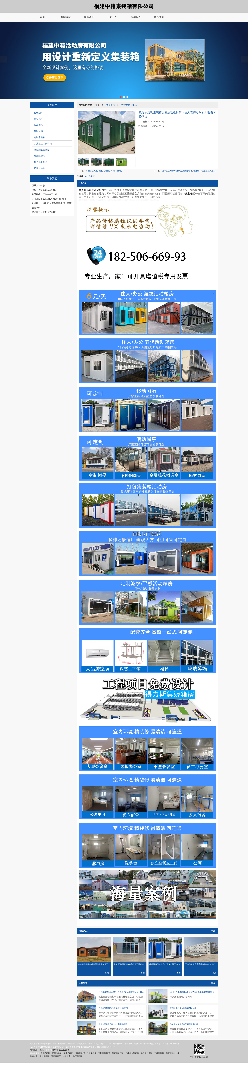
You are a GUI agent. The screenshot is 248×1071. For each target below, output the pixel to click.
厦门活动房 (77, 1056)
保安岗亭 (38, 119)
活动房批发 (44, 1056)
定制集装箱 (39, 137)
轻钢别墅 (38, 112)
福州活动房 (68, 1053)
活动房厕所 (56, 1056)
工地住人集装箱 (132, 1053)
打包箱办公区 (40, 162)
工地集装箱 (159, 1053)
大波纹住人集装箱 (43, 143)
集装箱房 (66, 1056)
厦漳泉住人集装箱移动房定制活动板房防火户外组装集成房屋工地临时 (190, 171)
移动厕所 (38, 125)
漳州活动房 (45, 1053)
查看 (107, 973)
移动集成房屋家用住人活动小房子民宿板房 (104, 171)
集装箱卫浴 (39, 156)
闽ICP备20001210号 (60, 1050)
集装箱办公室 (146, 1053)
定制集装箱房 (104, 1053)
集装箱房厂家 (117, 1053)
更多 (213, 931)
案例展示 (110, 105)
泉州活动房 (57, 1053)
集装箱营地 (170, 1053)
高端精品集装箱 (42, 149)
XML (41, 1050)
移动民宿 (38, 131)
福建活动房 (80, 1053)
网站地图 (33, 1050)
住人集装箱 (90, 176)
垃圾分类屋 (39, 168)
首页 (97, 105)
